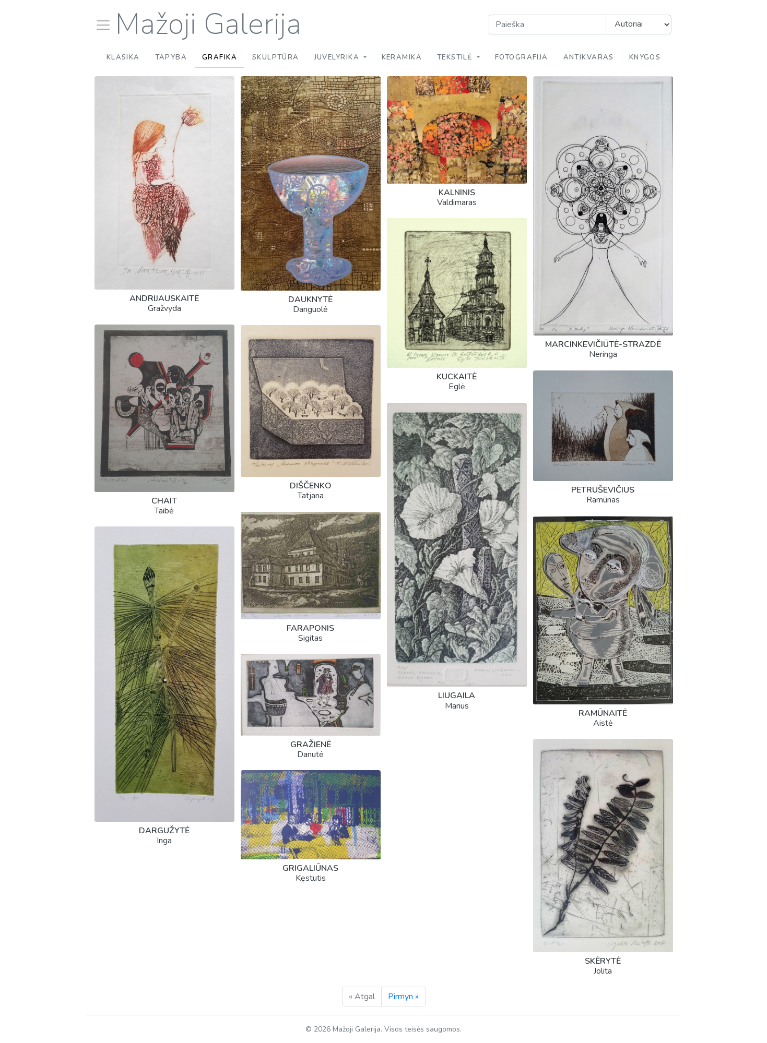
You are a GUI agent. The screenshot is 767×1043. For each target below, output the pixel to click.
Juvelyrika (338, 57)
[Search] (547, 24)
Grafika (219, 57)
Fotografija (521, 57)
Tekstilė (456, 57)
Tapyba (171, 57)
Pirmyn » (403, 996)
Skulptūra (275, 57)
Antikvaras (588, 57)
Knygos (645, 57)
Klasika (123, 57)
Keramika (402, 57)
